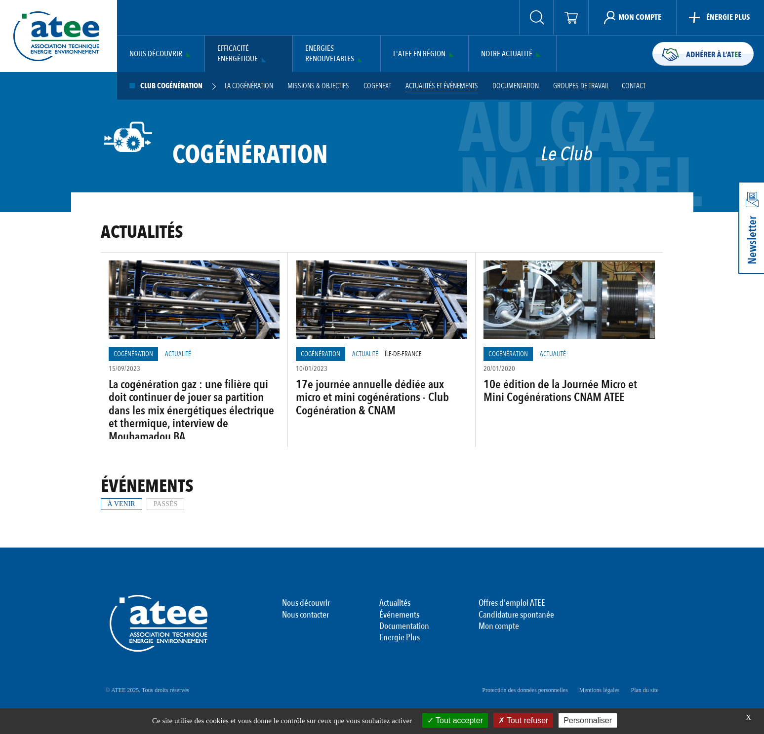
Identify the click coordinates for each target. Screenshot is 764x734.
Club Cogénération (171, 86)
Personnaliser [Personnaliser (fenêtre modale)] (587, 720)
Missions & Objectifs (318, 86)
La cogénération (249, 86)
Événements (399, 615)
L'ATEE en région (419, 54)
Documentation (515, 86)
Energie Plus (399, 638)
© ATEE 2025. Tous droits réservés (147, 690)
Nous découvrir (155, 54)
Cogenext (377, 86)
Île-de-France (403, 354)
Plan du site (645, 690)
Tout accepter (455, 720)
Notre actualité (506, 54)
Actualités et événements (441, 86)
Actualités (394, 603)
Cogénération (133, 354)
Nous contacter (305, 615)
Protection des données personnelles (525, 690)
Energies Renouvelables (329, 53)
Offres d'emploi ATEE (512, 603)
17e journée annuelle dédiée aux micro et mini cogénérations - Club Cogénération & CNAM (372, 397)
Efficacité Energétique (237, 53)
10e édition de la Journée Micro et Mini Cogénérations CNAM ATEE (560, 390)
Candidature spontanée (516, 615)
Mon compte (499, 626)
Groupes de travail (581, 86)
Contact (633, 86)
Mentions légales (599, 690)
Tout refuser (523, 720)
